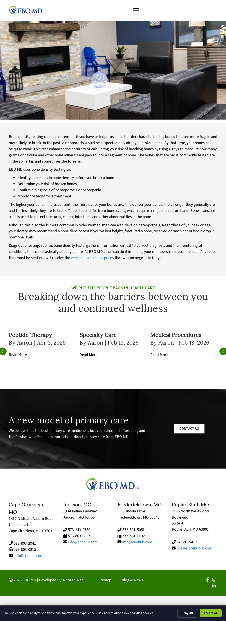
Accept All (211, 613)
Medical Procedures (175, 334)
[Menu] (136, 10)
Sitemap (104, 580)
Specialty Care (98, 334)
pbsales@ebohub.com (194, 548)
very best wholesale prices (92, 258)
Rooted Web (73, 580)
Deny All (187, 613)
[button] (189, 428)
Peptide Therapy (30, 334)
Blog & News (132, 580)
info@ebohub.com (28, 555)
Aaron (25, 342)
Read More (20, 355)
